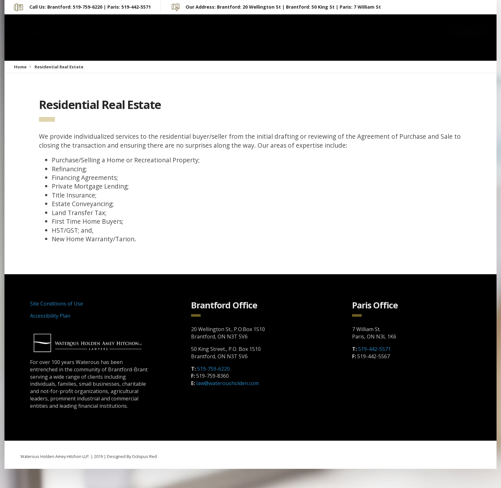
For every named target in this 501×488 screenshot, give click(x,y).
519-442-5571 (374, 348)
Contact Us (467, 37)
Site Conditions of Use (56, 303)
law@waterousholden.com (227, 383)
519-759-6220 (213, 368)
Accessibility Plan (50, 315)
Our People (318, 37)
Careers (420, 37)
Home (233, 37)
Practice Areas (374, 37)
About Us (274, 37)
